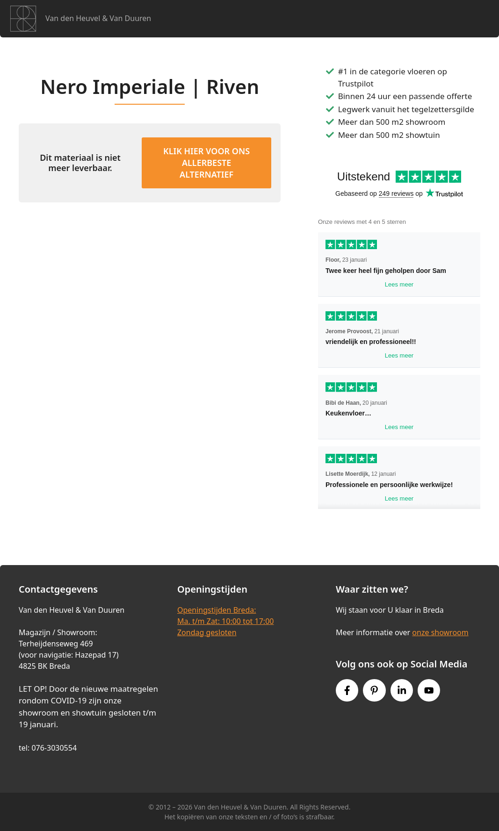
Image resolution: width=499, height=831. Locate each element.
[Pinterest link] (374, 690)
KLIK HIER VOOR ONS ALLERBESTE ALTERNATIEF (206, 162)
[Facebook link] (347, 690)
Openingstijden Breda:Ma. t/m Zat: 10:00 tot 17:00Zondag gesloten (225, 621)
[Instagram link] (402, 690)
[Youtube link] (429, 690)
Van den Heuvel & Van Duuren (98, 18)
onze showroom (440, 632)
